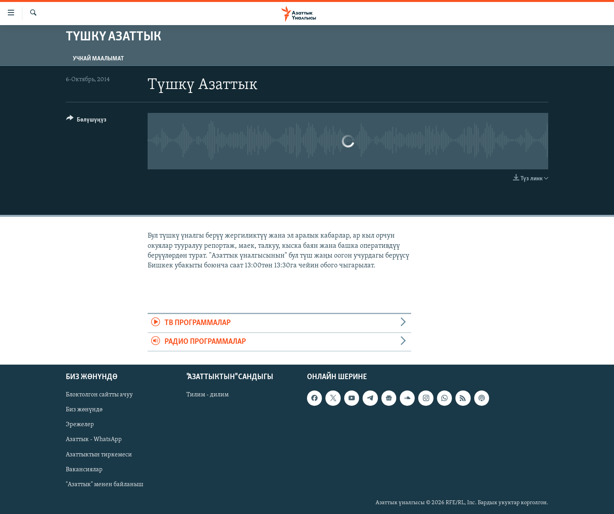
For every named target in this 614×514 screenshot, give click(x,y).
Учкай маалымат (98, 59)
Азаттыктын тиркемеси (99, 454)
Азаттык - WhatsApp (94, 439)
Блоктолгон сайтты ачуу (99, 395)
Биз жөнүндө (84, 410)
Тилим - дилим (207, 395)
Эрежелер (80, 424)
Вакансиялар (84, 469)
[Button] (86, 121)
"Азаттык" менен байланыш (104, 484)
